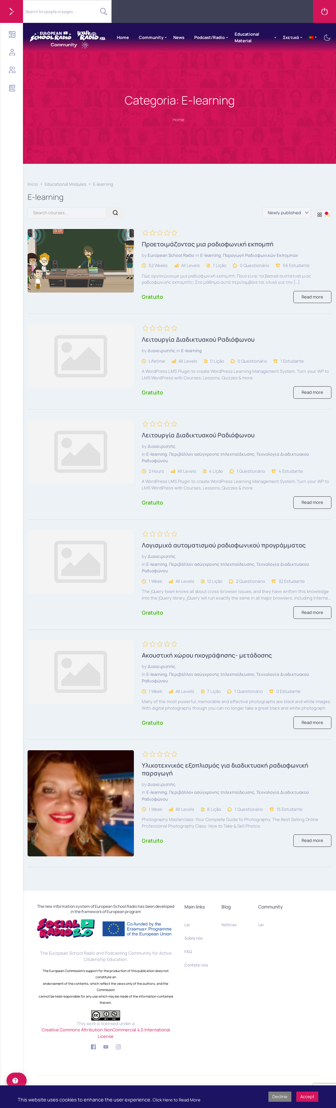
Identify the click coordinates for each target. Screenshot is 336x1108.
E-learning (210, 255)
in (197, 255)
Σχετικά (291, 37)
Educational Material (247, 37)
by (144, 255)
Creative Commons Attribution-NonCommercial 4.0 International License (106, 1033)
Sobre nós (193, 938)
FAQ (188, 951)
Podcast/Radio (209, 37)
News (178, 37)
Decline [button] (279, 1096)
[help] (17, 1080)
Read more (312, 297)
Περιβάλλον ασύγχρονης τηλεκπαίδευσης (211, 454)
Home (123, 37)
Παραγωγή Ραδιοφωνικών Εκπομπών (260, 255)
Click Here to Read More (176, 1100)
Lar (187, 924)
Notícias (229, 924)
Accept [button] (307, 1096)
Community (151, 37)
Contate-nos (196, 965)
